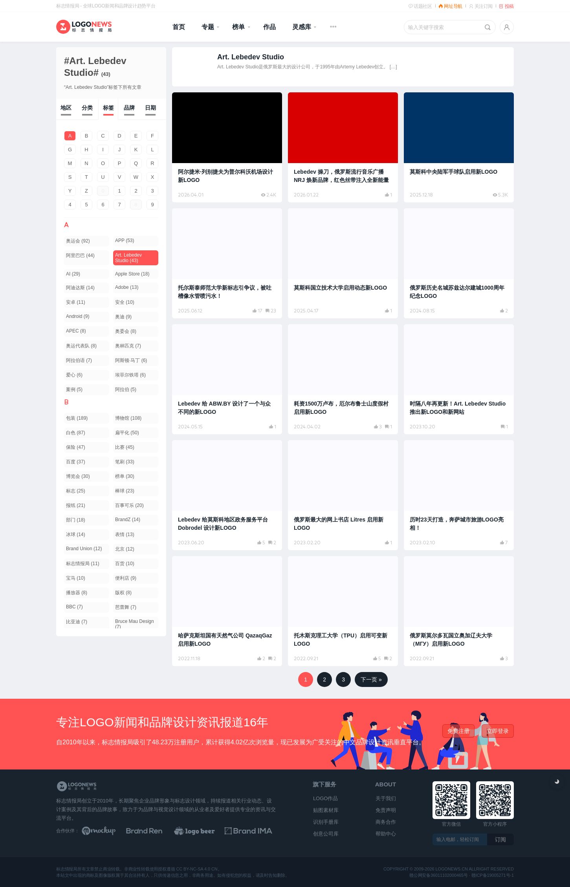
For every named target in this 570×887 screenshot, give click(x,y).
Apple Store (132, 274)
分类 (87, 108)
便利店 (125, 578)
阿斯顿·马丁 (131, 360)
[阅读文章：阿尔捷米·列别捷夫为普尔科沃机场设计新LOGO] (227, 147)
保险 (75, 447)
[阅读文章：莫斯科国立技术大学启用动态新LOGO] (343, 263)
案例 (74, 389)
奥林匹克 (128, 346)
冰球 (75, 534)
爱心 (74, 375)
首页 (178, 27)
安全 (124, 302)
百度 (75, 462)
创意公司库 (326, 834)
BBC (74, 607)
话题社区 (420, 6)
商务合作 (386, 822)
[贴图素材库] (106, 830)
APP (124, 240)
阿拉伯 (125, 389)
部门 (75, 520)
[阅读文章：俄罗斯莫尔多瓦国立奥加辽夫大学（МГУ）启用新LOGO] (459, 611)
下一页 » (371, 679)
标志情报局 (82, 563)
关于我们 (386, 798)
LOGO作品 (325, 798)
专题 (208, 27)
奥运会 (78, 241)
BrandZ (127, 519)
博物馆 (128, 418)
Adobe (126, 287)
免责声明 (386, 810)
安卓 (75, 302)
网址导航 (450, 6)
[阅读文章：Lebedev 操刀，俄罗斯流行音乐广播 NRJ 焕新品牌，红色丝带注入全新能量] (343, 147)
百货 (124, 563)
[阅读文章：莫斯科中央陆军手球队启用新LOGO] (459, 147)
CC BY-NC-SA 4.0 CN (196, 869)
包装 (77, 418)
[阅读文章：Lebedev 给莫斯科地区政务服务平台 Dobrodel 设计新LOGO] (227, 495)
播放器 (76, 592)
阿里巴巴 (80, 255)
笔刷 (124, 462)
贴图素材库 (326, 810)
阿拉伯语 (79, 360)
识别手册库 (326, 822)
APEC (76, 331)
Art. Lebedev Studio (128, 257)
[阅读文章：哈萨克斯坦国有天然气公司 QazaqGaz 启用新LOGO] (227, 611)
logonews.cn (452, 869)
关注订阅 (481, 6)
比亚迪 (76, 621)
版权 (123, 592)
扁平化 (127, 432)
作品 (269, 27)
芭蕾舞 (125, 607)
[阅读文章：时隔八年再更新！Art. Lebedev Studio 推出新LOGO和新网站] (459, 379)
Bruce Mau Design (134, 624)
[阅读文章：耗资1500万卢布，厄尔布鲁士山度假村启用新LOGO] (343, 379)
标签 (108, 108)
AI (73, 274)
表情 (124, 534)
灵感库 (301, 27)
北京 (124, 549)
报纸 (75, 505)
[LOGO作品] (203, 830)
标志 (75, 491)
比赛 (124, 447)
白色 (75, 432)
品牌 (129, 108)
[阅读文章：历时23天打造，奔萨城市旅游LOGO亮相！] (459, 495)
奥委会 (125, 331)
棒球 (124, 491)
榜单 (238, 27)
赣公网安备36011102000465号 (438, 875)
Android (77, 316)
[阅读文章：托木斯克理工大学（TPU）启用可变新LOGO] (343, 611)
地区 (65, 108)
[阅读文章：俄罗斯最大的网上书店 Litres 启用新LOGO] (343, 495)
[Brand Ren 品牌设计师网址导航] (154, 830)
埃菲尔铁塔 (130, 375)
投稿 (506, 6)
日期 (150, 108)
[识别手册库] (251, 830)
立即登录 (498, 731)
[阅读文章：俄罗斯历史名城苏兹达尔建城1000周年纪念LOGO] (459, 263)
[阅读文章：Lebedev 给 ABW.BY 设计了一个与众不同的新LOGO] (227, 379)
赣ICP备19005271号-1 (492, 875)
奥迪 (123, 317)
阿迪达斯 (80, 287)
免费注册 (458, 731)
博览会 (78, 476)
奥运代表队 (81, 346)
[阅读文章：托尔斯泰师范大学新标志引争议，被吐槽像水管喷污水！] (227, 263)
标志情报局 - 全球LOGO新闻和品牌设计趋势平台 (105, 6)
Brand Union (84, 548)
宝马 (75, 578)
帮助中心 (386, 834)
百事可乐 (129, 505)
